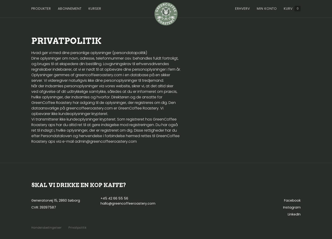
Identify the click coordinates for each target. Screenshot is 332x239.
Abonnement (70, 8)
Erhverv (242, 8)
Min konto (267, 8)
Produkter (41, 8)
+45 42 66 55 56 (114, 198)
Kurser (95, 8)
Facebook (292, 200)
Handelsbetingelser (46, 228)
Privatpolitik (77, 228)
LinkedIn (294, 214)
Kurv (292, 8)
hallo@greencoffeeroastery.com (128, 203)
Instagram (292, 207)
